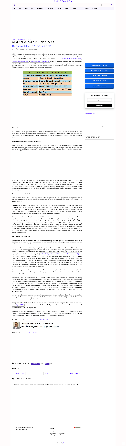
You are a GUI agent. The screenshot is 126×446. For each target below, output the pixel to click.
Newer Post (19, 373)
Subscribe (99, 105)
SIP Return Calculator (99, 80)
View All (35, 332)
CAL (80, 8)
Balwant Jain (21, 39)
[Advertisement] (62, 24)
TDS (20, 8)
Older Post (75, 373)
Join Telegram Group (62, 433)
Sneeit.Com (66, 442)
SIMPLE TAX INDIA (62, 1)
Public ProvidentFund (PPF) (20, 61)
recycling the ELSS (18, 305)
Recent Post (90, 113)
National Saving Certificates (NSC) (71, 58)
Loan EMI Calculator (99, 86)
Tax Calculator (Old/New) (99, 65)
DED (74, 8)
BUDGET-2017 (43, 320)
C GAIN (66, 8)
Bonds (87, 8)
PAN (26, 8)
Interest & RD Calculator (99, 75)
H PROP (94, 8)
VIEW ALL (111, 113)
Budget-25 (40, 8)
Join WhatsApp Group (53, 433)
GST (59, 8)
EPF (32, 8)
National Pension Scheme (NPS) (40, 61)
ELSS (29, 39)
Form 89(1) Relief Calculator (99, 70)
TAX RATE (50, 8)
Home (13, 39)
